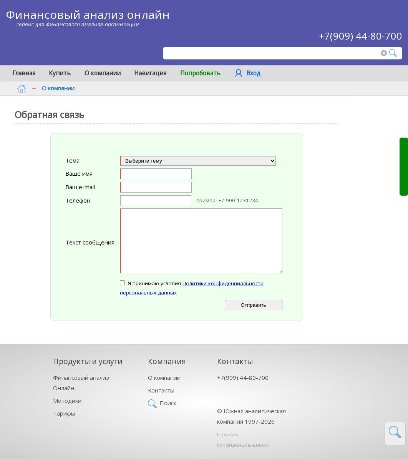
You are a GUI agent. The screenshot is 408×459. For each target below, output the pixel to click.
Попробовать (200, 73)
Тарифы (64, 412)
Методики (67, 400)
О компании (103, 73)
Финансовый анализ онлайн (88, 14)
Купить (60, 73)
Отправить (253, 305)
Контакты (161, 389)
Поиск (167, 402)
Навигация (150, 73)
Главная (23, 73)
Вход (253, 73)
